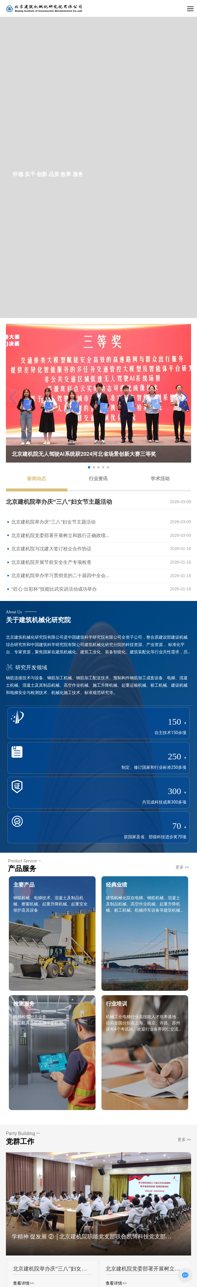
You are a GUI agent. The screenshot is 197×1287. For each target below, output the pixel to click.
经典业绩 (116, 885)
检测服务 (24, 1004)
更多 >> (182, 867)
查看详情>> (23, 1283)
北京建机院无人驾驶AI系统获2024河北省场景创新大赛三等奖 (84, 454)
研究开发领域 (26, 667)
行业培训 (116, 1004)
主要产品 (24, 885)
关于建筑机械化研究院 (38, 620)
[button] (184, 397)
